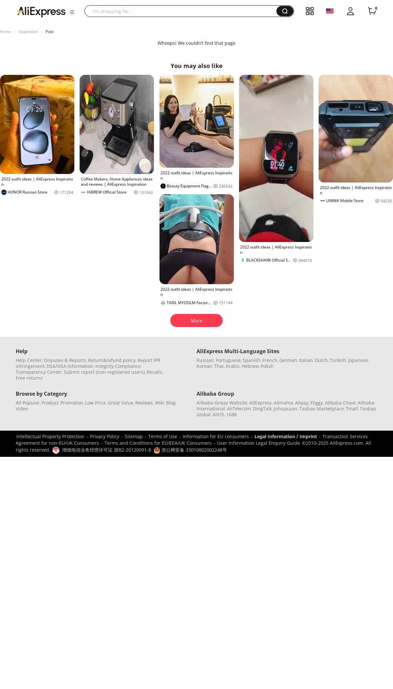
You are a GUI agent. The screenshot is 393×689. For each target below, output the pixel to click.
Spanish (251, 360)
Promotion (72, 403)
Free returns (29, 378)
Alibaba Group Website (221, 403)
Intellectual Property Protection (50, 436)
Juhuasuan (285, 408)
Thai (219, 366)
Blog (171, 403)
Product (50, 403)
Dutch (321, 360)
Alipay (302, 403)
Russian (205, 360)
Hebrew (250, 366)
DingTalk (262, 408)
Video (22, 408)
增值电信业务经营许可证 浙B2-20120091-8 (106, 450)
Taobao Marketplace (321, 408)
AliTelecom (239, 408)
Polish (267, 366)
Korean (204, 366)
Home (5, 31)
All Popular (28, 403)
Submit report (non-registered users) (104, 372)
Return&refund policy (112, 360)
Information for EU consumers (216, 436)
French (269, 360)
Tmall (352, 408)
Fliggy (316, 403)
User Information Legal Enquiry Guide (258, 443)
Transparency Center (39, 372)
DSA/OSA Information (70, 366)
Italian (306, 360)
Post (49, 31)
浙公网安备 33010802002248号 (190, 450)
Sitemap (134, 436)
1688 (231, 414)
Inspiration (28, 31)
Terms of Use (162, 436)
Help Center (29, 360)
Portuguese (228, 360)
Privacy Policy (104, 436)
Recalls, (155, 372)
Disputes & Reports (65, 360)
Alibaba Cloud (340, 403)
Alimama (283, 403)
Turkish (338, 360)
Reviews (144, 403)
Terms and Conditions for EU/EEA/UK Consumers (158, 443)
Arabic (233, 366)
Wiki (159, 403)
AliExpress (260, 403)
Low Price (95, 403)
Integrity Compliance (118, 366)
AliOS (218, 414)
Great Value (120, 403)
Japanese (358, 360)
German (288, 360)
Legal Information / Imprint (285, 436)
